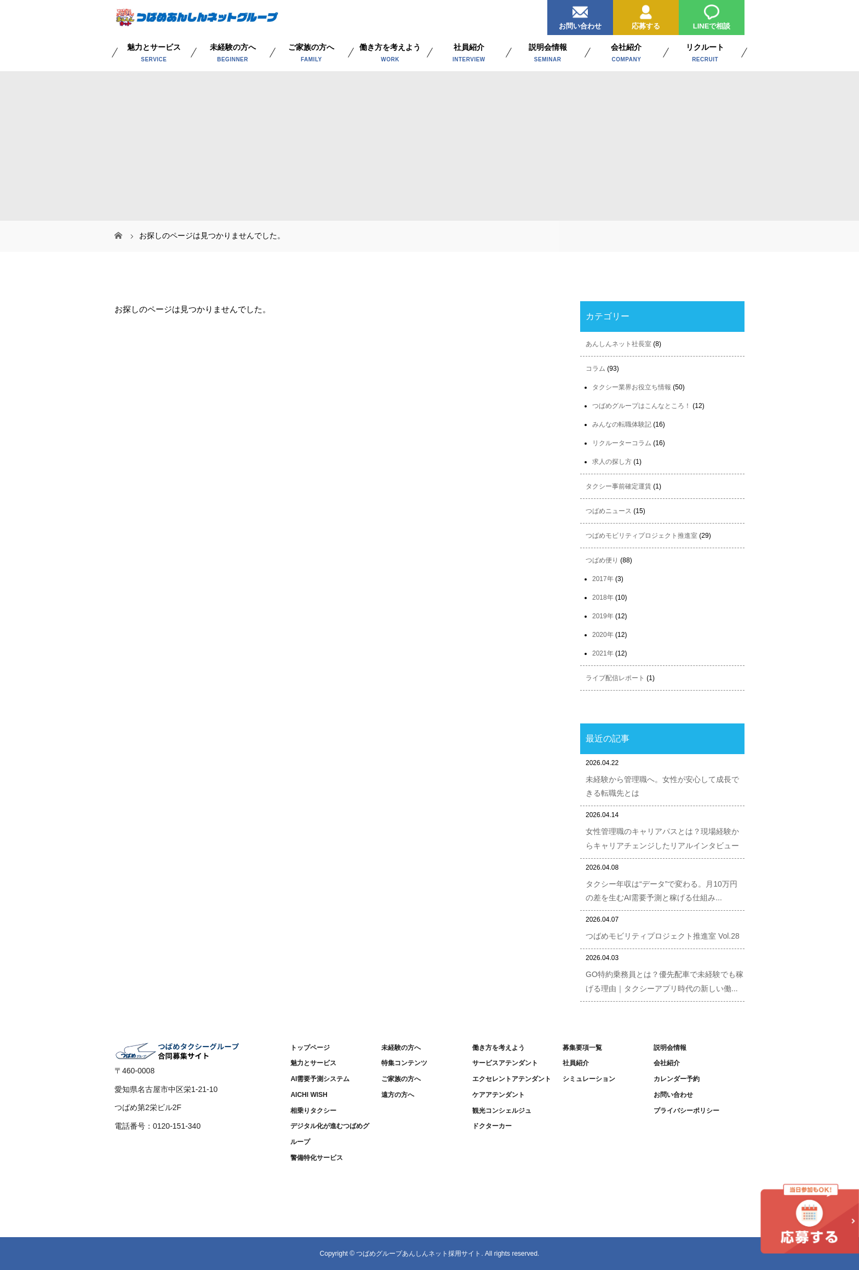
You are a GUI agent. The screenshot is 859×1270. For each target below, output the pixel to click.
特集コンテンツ (404, 1063)
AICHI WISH (308, 1095)
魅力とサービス (313, 1063)
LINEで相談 (712, 15)
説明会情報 (670, 1047)
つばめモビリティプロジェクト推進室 (641, 535)
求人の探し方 (612, 462)
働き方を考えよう (498, 1047)
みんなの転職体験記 (621, 424)
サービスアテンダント (505, 1063)
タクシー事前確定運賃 (618, 486)
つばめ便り (602, 560)
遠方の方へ (397, 1095)
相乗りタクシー (313, 1110)
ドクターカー (492, 1126)
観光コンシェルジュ (501, 1110)
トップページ (310, 1047)
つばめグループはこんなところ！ (641, 406)
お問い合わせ (580, 15)
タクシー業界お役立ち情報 (631, 387)
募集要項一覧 (582, 1047)
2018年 (603, 597)
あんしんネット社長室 (618, 344)
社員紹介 (576, 1063)
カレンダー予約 (677, 1079)
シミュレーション (589, 1079)
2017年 (603, 579)
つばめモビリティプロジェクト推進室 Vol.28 (663, 936)
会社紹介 (667, 1063)
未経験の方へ (401, 1047)
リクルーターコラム (621, 443)
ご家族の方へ (401, 1079)
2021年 (603, 653)
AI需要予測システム (320, 1079)
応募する (646, 15)
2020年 (603, 635)
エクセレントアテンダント (511, 1079)
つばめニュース (609, 511)
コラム (595, 368)
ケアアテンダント (498, 1095)
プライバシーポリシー (686, 1110)
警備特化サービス (316, 1158)
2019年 (603, 616)
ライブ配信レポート (615, 678)
